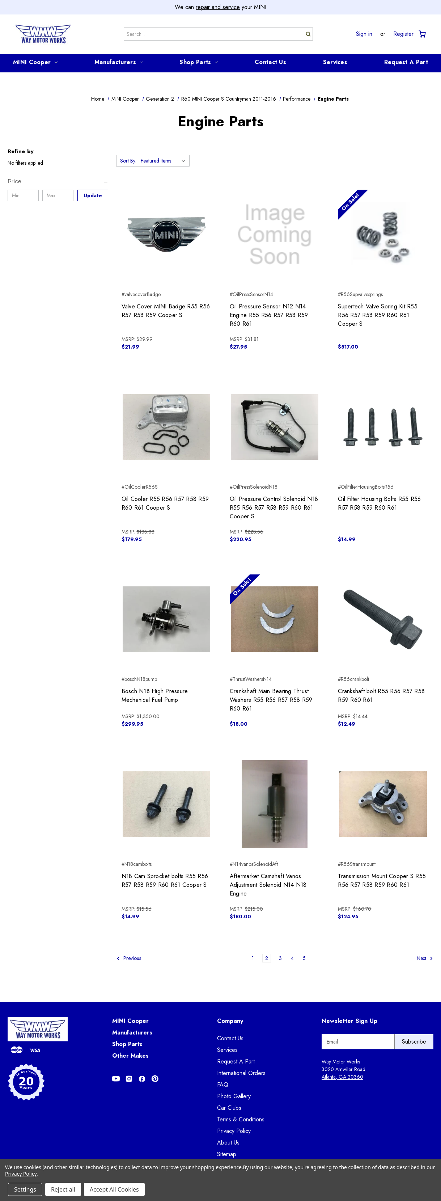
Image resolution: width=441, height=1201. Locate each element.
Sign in (364, 34)
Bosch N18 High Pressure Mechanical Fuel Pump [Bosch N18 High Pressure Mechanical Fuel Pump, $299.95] (155, 695)
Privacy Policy (234, 1131)
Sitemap (226, 1154)
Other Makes (130, 1056)
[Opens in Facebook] (142, 1079)
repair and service (218, 7)
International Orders (241, 1073)
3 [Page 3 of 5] (280, 958)
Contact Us (270, 62)
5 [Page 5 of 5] (304, 958)
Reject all (63, 1189)
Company (230, 1021)
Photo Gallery (234, 1096)
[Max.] (57, 195)
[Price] (58, 181)
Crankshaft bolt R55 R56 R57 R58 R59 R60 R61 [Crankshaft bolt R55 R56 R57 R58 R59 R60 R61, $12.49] (381, 695)
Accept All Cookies (114, 1189)
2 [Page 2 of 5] (266, 958)
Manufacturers (118, 62)
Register (403, 34)
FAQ (222, 1084)
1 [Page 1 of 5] (253, 958)
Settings (25, 1189)
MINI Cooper (35, 62)
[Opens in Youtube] (116, 1079)
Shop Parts (198, 62)
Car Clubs (229, 1108)
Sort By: (128, 160)
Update (93, 195)
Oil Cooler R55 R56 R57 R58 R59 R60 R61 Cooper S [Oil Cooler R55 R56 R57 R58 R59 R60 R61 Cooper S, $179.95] (165, 503)
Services (335, 62)
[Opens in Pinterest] (155, 1079)
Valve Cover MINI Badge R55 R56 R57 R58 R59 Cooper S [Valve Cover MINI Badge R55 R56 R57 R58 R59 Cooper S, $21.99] (166, 310)
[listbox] (164, 160)
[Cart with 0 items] (422, 34)
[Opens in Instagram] (129, 1079)
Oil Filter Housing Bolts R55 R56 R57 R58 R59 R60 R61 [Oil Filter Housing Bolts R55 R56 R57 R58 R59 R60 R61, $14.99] (379, 503)
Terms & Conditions (240, 1119)
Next (425, 958)
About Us (228, 1142)
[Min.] (23, 195)
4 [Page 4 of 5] (292, 958)
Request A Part (406, 62)
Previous (128, 958)
